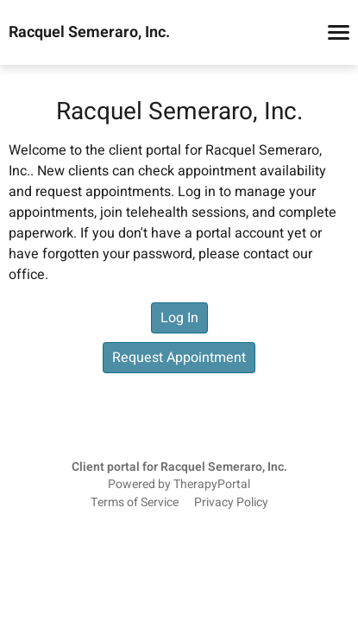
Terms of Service (135, 502)
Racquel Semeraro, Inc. (89, 33)
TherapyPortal (211, 484)
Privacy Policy (231, 502)
